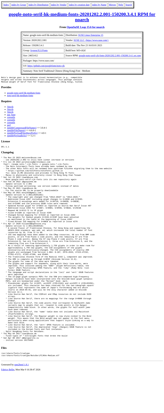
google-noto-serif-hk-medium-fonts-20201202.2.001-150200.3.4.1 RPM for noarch (82, 17)
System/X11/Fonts (39, 50)
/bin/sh (10, 108)
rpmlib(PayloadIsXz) (17, 137)
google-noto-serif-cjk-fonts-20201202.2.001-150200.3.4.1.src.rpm (110, 55)
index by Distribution (39, 5)
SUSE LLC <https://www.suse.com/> (91, 40)
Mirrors (112, 5)
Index (6, 5)
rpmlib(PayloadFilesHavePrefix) (22, 134)
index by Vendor (58, 5)
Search (129, 5)
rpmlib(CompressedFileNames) (22, 129)
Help (121, 5)
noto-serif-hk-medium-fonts (20, 97)
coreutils (11, 118)
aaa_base (11, 116)
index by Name (99, 5)
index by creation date (79, 5)
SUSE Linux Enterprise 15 (90, 35)
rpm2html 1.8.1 (21, 404)
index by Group (18, 5)
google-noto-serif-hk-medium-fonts (23, 94)
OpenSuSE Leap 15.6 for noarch (86, 27)
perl (9, 126)
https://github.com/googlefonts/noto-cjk (46, 66)
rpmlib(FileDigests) (16, 131)
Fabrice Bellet (7, 409)
